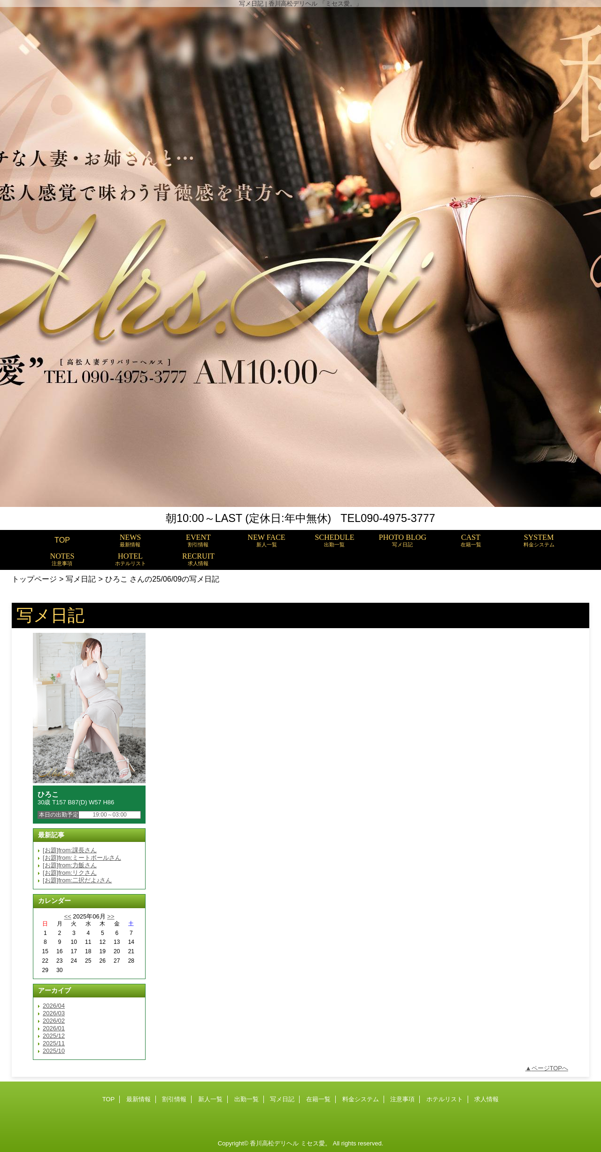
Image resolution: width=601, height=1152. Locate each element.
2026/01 (54, 1028)
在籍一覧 (318, 1099)
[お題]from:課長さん (70, 850)
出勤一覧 (246, 1099)
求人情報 (486, 1099)
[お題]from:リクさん (70, 872)
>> (110, 916)
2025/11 (54, 1043)
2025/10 (54, 1050)
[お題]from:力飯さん (70, 865)
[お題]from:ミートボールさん (82, 857)
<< (67, 916)
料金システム (360, 1099)
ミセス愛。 (315, 1143)
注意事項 (402, 1099)
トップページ (34, 579)
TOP (62, 540)
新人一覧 (210, 1099)
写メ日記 (81, 579)
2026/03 (54, 1013)
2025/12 (54, 1035)
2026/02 (54, 1020)
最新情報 (138, 1099)
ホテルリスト (444, 1099)
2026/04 (54, 1005)
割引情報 (174, 1099)
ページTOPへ (550, 1068)
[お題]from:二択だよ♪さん (77, 880)
